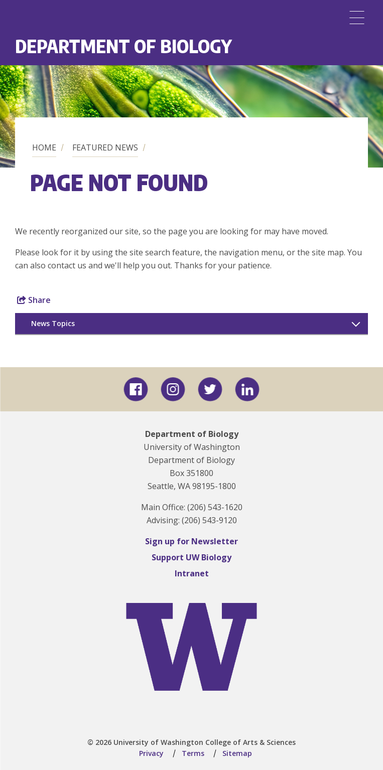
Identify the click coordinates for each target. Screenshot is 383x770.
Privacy (151, 753)
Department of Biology (123, 46)
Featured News (105, 147)
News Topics (53, 323)
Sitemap (237, 753)
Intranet (192, 573)
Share (34, 299)
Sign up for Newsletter (191, 541)
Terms (193, 753)
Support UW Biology (191, 557)
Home (44, 147)
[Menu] (357, 18)
